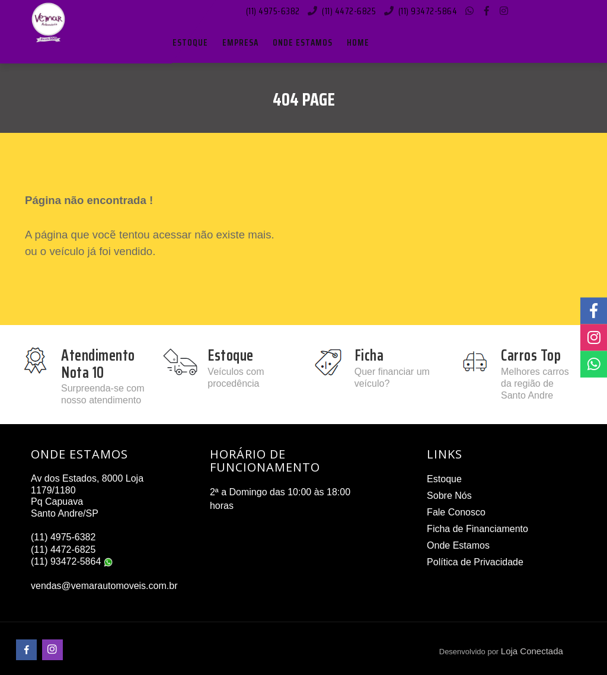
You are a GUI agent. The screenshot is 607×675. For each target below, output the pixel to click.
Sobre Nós (449, 496)
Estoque (444, 479)
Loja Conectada (532, 651)
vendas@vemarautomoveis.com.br (104, 586)
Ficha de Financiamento (477, 529)
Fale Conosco (456, 512)
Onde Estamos (458, 545)
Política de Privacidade (475, 562)
